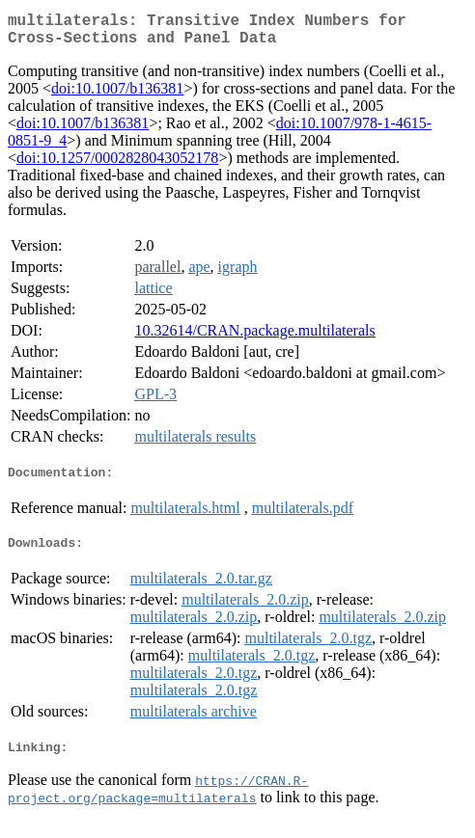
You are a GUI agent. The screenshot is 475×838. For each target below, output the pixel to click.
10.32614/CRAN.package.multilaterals (254, 338)
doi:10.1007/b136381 (117, 96)
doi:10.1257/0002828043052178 (117, 165)
